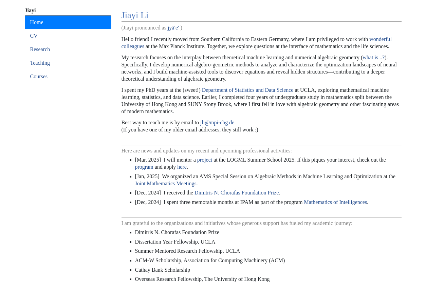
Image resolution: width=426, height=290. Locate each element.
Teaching (40, 63)
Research (40, 49)
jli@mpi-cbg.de (217, 122)
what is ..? (374, 57)
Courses (39, 76)
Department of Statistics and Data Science (248, 90)
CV (34, 36)
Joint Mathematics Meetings (166, 183)
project (204, 160)
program (144, 167)
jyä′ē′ (173, 27)
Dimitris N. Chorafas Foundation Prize (237, 192)
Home (36, 22)
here (182, 167)
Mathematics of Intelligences (335, 202)
